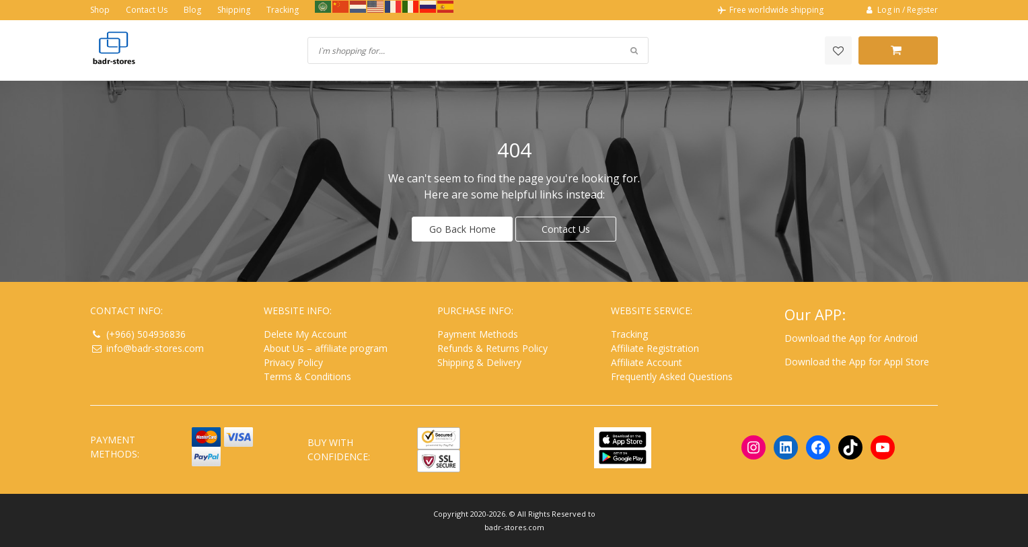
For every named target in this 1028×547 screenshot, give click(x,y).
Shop (100, 9)
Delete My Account (305, 333)
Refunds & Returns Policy (492, 347)
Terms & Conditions (307, 375)
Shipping (233, 9)
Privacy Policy (293, 361)
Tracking (282, 9)
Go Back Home (462, 228)
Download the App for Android (851, 337)
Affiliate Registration (655, 347)
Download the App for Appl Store (856, 361)
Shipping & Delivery (479, 361)
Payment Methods (477, 333)
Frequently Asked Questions (672, 375)
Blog (192, 9)
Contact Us (147, 9)
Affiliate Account (646, 361)
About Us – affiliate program (326, 347)
